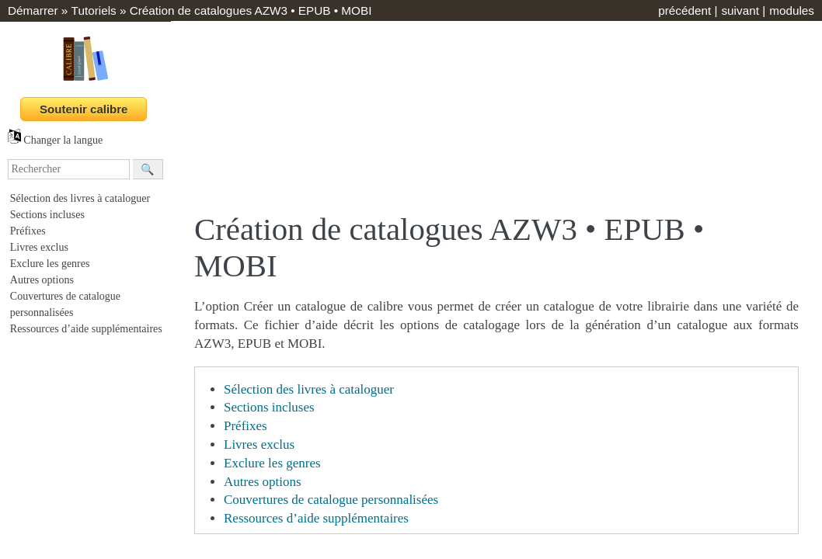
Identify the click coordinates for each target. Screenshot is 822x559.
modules (791, 10)
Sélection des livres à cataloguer (80, 198)
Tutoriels (94, 10)
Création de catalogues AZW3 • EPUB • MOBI (251, 10)
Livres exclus (39, 247)
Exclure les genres (50, 263)
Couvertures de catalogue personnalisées (331, 499)
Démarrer (33, 10)
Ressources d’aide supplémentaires (86, 329)
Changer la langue (55, 140)
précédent (684, 10)
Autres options (42, 280)
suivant (739, 10)
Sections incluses (47, 214)
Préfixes (28, 231)
